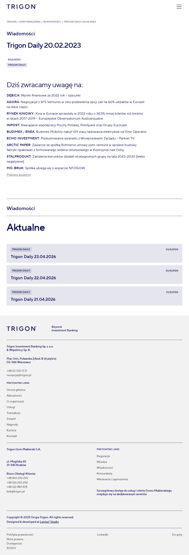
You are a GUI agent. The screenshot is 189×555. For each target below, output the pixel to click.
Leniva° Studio (49, 522)
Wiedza (102, 462)
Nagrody (12, 425)
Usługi (11, 407)
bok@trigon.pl (16, 491)
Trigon (12, 21)
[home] (21, 6)
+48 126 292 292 (17, 483)
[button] (178, 7)
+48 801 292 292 (17, 478)
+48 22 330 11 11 (17, 371)
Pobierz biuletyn (19, 175)
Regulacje (103, 456)
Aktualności (14, 396)
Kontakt (12, 436)
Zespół (11, 419)
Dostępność (14, 543)
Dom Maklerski (30, 21)
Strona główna (16, 390)
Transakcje (13, 413)
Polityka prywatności (20, 535)
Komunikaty (104, 473)
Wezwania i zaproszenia (112, 479)
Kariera (11, 430)
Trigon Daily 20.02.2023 (80, 21)
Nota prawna (15, 539)
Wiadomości (52, 21)
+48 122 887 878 (17, 487)
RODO (11, 548)
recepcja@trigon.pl (19, 375)
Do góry (177, 535)
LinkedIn (102, 535)
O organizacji (15, 401)
